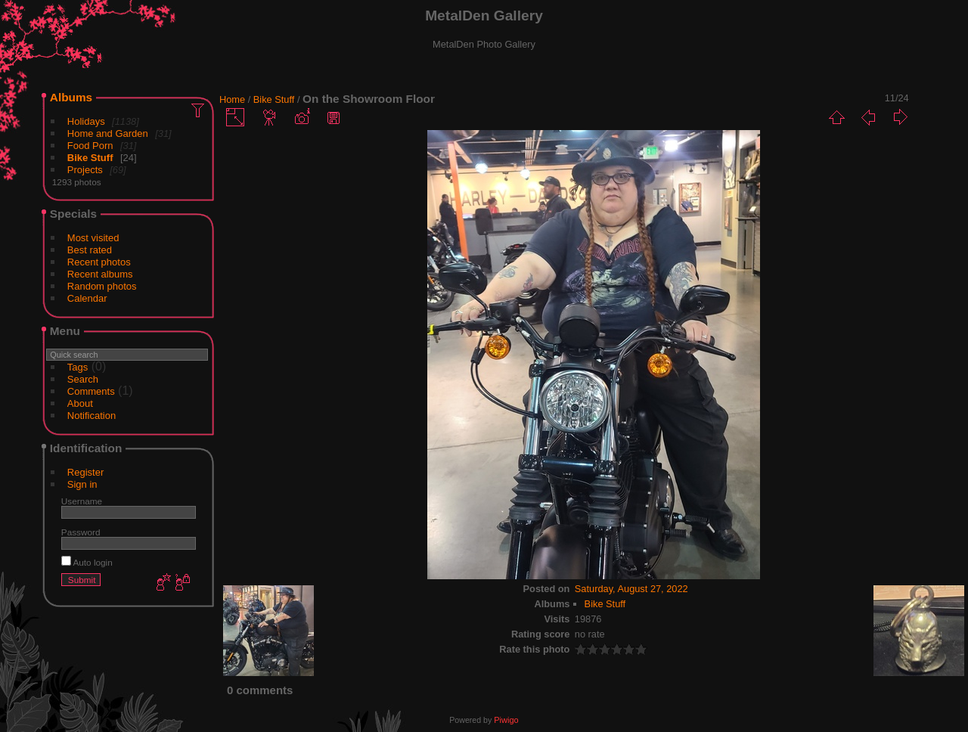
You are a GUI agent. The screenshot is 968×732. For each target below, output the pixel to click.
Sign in (82, 484)
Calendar (87, 298)
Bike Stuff (90, 157)
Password (81, 532)
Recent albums (100, 274)
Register (85, 472)
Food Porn (90, 145)
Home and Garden (107, 133)
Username (81, 501)
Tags (77, 367)
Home (232, 99)
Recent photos (99, 262)
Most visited (93, 237)
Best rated (89, 250)
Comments (91, 391)
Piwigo (506, 719)
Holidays (86, 121)
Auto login (87, 562)
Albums (71, 97)
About (80, 403)
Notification (91, 415)
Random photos (102, 286)
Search (82, 379)
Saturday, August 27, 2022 (631, 588)
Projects (85, 169)
